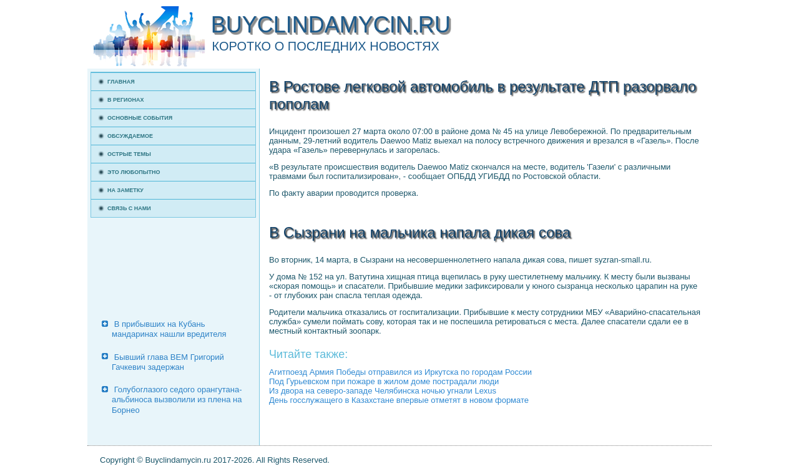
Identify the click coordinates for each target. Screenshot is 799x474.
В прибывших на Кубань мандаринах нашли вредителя (169, 329)
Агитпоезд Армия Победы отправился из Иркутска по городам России (400, 372)
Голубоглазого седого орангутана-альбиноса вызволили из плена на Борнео (177, 400)
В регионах (125, 100)
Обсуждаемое (130, 136)
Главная (121, 82)
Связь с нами (129, 208)
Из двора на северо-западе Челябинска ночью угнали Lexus (382, 390)
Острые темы (129, 154)
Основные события (139, 118)
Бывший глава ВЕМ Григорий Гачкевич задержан (168, 362)
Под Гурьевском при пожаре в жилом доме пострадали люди (384, 381)
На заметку (125, 190)
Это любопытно (133, 172)
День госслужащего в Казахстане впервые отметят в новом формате (399, 400)
